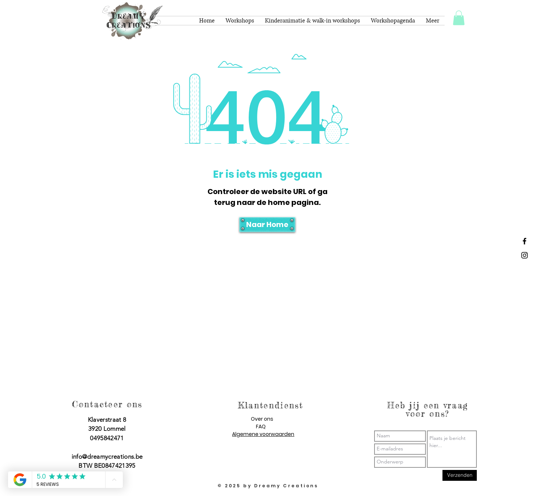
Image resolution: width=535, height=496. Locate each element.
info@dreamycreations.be (107, 456)
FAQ (261, 426)
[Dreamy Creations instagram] (524, 255)
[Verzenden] (459, 475)
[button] (459, 17)
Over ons (262, 419)
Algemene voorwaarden (263, 434)
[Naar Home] (267, 224)
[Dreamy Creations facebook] (524, 241)
